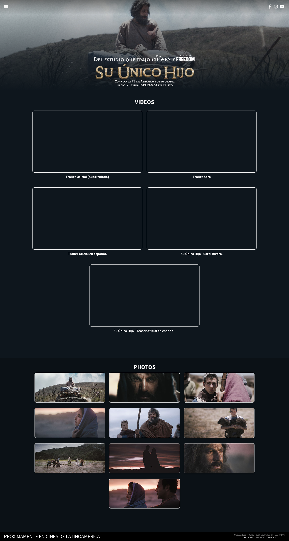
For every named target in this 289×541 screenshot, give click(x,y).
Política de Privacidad (253, 537)
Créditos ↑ (271, 537)
